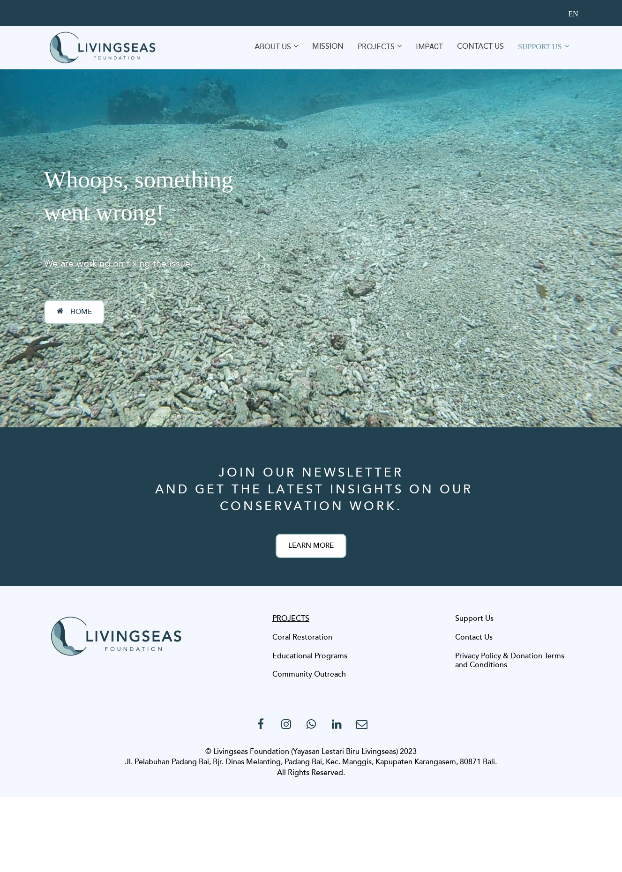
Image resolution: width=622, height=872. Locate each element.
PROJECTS (376, 47)
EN (573, 14)
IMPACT (429, 46)
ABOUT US (273, 47)
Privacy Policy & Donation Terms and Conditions (509, 661)
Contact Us (474, 637)
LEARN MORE (311, 545)
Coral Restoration (302, 637)
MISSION (328, 46)
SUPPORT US (540, 47)
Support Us (474, 619)
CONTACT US (480, 46)
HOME (74, 311)
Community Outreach (309, 674)
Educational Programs (309, 656)
